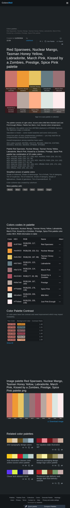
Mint (32, 190)
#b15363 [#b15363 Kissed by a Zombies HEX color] (10, 274)
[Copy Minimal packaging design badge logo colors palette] (59, 465)
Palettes (12, 497)
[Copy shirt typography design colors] (29, 447)
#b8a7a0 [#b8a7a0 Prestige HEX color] (10, 281)
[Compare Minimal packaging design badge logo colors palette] (62, 465)
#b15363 (17, 276)
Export (60, 41)
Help (38, 500)
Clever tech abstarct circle (17, 476)
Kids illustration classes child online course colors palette (19, 462)
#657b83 (17, 263)
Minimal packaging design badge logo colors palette (47, 462)
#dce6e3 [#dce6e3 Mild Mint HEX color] (10, 293)
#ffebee (17, 301)
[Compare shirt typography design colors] (32, 447)
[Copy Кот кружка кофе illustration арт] (59, 449)
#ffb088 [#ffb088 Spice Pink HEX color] (10, 287)
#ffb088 (17, 289)
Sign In (37, 117)
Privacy (18, 500)
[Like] (60, 38)
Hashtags (57, 497)
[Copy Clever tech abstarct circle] (29, 479)
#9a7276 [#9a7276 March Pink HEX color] (10, 268)
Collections (30, 497)
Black (10, 190)
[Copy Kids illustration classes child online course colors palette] (29, 465)
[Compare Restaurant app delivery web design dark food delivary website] (62, 483)
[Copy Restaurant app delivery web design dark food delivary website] (59, 483)
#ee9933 (17, 250)
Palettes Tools (20, 497)
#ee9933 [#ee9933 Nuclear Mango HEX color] (10, 249)
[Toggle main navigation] (67, 3)
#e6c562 (17, 257)
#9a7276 (17, 270)
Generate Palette (47, 497)
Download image (55, 421)
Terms (24, 500)
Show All (10, 343)
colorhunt (29, 40)
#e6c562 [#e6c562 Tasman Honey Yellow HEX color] (10, 255)
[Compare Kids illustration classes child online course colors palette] (32, 465)
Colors (7, 3)
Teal (25, 190)
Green (40, 190)
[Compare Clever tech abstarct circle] (32, 479)
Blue (17, 190)
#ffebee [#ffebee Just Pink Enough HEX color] (10, 300)
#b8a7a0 (17, 282)
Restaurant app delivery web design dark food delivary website (48, 478)
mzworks (39, 502)
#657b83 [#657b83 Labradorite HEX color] (10, 262)
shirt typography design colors (19, 445)
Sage (49, 190)
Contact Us (31, 500)
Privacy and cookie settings (51, 500)
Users (12, 500)
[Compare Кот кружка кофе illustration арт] (62, 449)
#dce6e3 (17, 295)
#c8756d (17, 244)
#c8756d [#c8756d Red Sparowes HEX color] (10, 243)
